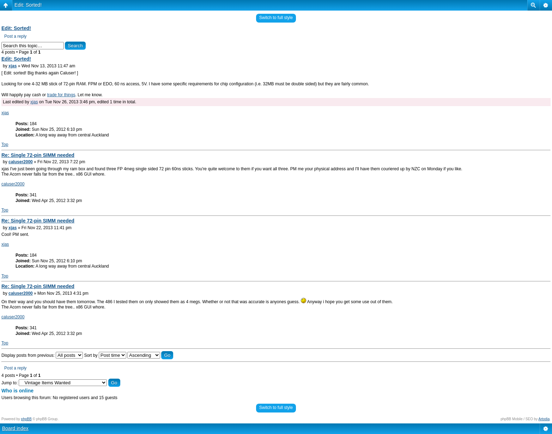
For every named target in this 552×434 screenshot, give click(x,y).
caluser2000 (20, 161)
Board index (15, 428)
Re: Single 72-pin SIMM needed (37, 155)
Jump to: (9, 382)
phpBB (26, 419)
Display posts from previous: (42, 355)
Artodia (544, 419)
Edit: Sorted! (28, 5)
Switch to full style (276, 17)
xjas (12, 65)
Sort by (105, 355)
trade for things (61, 94)
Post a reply (15, 36)
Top (4, 144)
